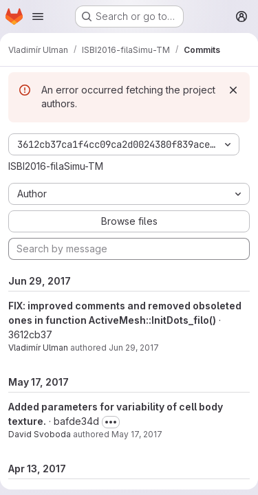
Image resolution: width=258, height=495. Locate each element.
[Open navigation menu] (38, 17)
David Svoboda (39, 434)
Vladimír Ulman (38, 347)
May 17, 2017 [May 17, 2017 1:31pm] (136, 434)
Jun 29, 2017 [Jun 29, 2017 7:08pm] (134, 347)
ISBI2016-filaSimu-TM (55, 166)
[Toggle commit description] (111, 422)
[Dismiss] (233, 90)
